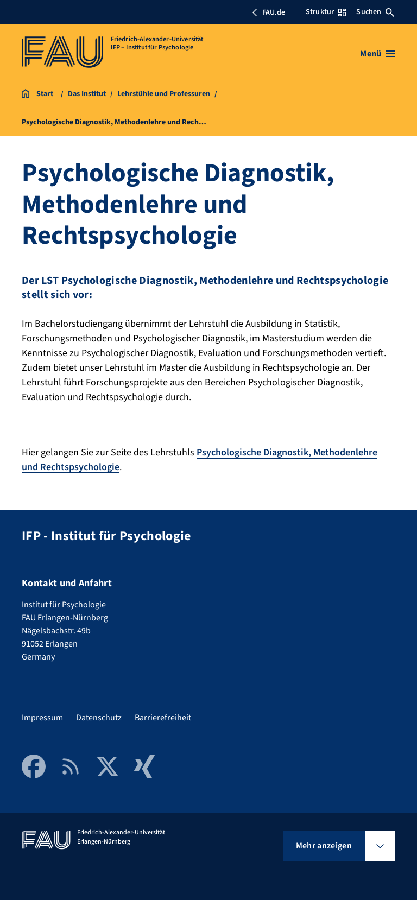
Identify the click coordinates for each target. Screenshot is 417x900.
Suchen (375, 12)
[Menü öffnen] (377, 54)
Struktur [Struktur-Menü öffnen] (326, 12)
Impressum (42, 718)
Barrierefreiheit (163, 718)
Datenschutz (99, 718)
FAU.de (268, 12)
